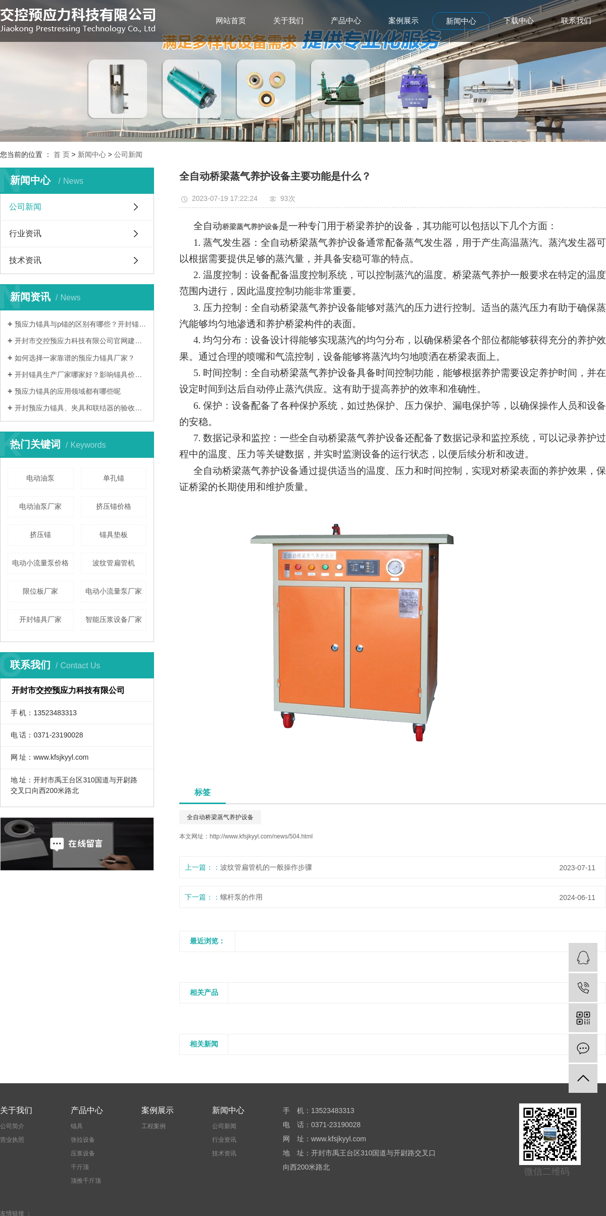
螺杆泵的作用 (241, 897)
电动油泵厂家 (40, 506)
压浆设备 (83, 1153)
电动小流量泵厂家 (113, 591)
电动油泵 (40, 478)
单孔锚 (113, 478)
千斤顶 (80, 1167)
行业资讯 (25, 233)
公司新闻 (128, 154)
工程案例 (153, 1126)
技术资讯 (25, 260)
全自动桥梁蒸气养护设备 (220, 817)
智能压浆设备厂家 (113, 619)
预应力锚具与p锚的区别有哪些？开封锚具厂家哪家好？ (80, 324)
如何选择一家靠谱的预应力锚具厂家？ (75, 358)
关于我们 (288, 20)
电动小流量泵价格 (40, 563)
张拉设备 (83, 1139)
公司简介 (12, 1126)
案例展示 (403, 20)
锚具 (77, 1126)
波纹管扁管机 (113, 563)
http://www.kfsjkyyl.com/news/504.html (261, 836)
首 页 (62, 154)
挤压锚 (40, 535)
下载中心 (518, 20)
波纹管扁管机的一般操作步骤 (266, 867)
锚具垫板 (113, 535)
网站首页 (231, 20)
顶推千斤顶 (86, 1180)
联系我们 (576, 20)
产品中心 (346, 20)
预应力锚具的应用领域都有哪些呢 (68, 391)
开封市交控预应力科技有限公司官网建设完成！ (80, 341)
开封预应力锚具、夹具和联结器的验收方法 (80, 408)
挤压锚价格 (113, 506)
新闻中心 (461, 21)
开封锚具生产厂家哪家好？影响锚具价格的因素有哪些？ (80, 375)
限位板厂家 (40, 591)
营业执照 (12, 1139)
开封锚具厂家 (40, 619)
